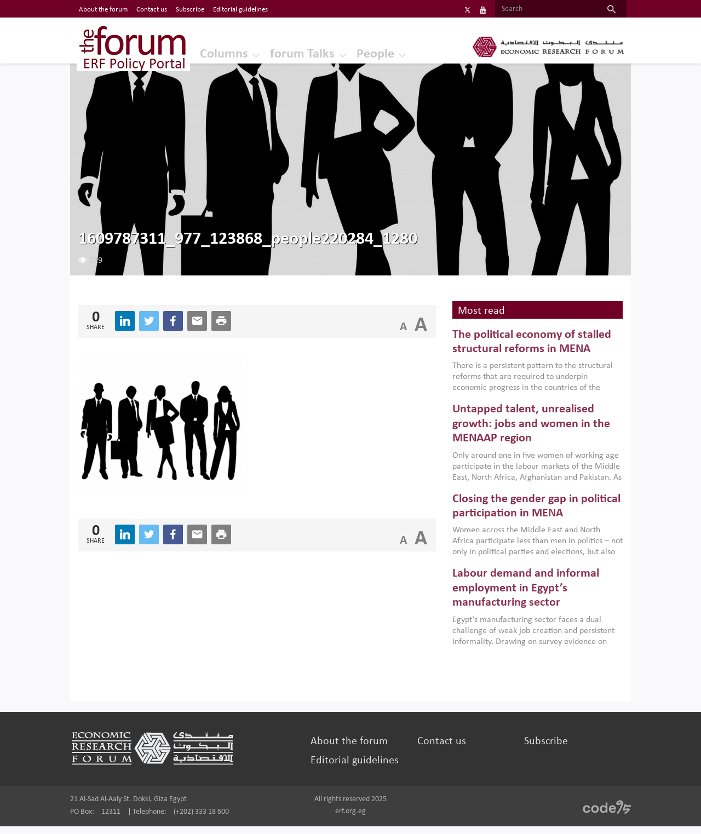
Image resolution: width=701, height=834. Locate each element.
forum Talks (293, 51)
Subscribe (535, 749)
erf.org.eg (350, 819)
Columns (212, 51)
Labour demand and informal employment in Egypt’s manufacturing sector (519, 596)
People (369, 51)
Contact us (437, 749)
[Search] (524, 9)
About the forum (352, 749)
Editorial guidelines (358, 768)
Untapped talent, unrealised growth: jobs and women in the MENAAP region (525, 432)
